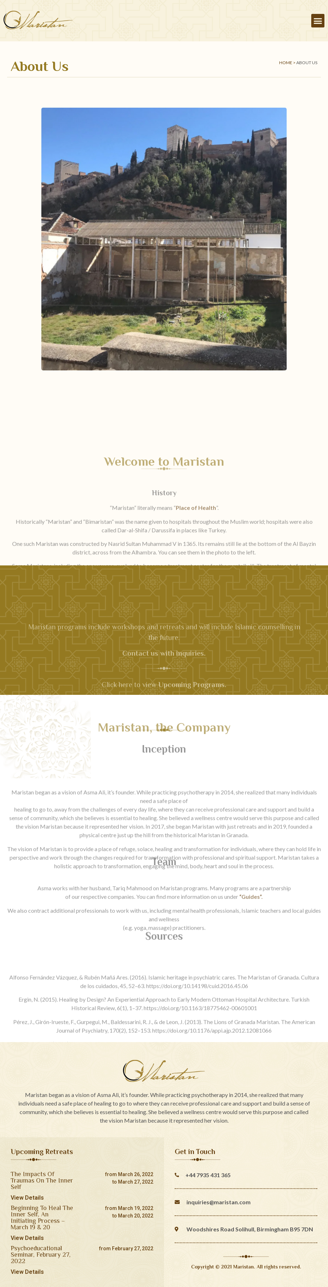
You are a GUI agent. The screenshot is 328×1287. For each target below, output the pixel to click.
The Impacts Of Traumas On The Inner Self (42, 1180)
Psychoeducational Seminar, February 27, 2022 (41, 1255)
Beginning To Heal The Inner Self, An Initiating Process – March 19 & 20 (42, 1217)
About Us (306, 62)
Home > (287, 62)
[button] (318, 20)
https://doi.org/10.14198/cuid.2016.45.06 (197, 1030)
